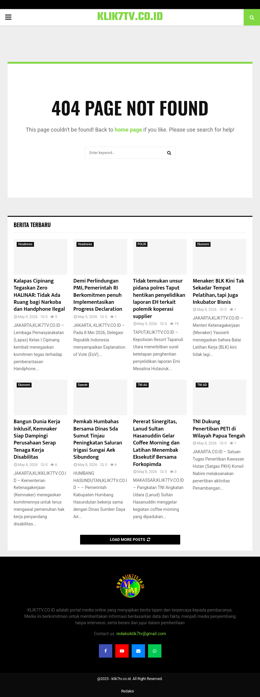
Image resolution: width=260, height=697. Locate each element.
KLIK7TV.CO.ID (130, 17)
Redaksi (127, 691)
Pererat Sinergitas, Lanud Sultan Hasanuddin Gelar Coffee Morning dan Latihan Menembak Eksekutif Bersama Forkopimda (156, 443)
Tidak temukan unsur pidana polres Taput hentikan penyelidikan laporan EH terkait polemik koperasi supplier (159, 298)
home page (128, 129)
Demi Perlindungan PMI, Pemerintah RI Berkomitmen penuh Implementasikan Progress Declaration (97, 295)
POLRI (142, 244)
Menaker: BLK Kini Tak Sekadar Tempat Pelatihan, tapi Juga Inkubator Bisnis (218, 291)
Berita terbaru (32, 225)
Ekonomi (203, 244)
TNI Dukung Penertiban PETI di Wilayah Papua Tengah (219, 429)
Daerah (83, 385)
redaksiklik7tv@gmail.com (141, 633)
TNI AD (202, 385)
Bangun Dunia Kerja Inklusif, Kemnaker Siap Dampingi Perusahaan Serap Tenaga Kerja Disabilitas (37, 439)
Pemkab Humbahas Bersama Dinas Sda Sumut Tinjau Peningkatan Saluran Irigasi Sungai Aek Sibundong (97, 439)
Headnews (25, 244)
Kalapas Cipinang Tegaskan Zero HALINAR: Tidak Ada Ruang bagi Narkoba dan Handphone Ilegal (39, 295)
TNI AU (142, 385)
